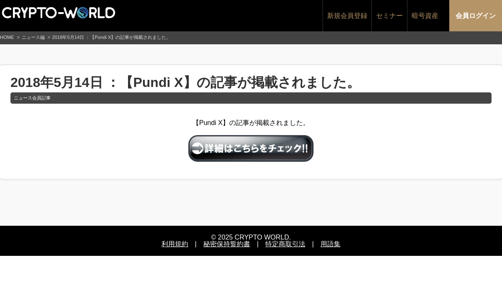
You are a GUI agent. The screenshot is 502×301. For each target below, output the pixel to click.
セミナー (389, 15)
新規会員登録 (347, 15)
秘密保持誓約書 (226, 243)
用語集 (330, 243)
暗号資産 (425, 15)
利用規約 (174, 243)
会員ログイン (476, 15)
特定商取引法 (285, 243)
